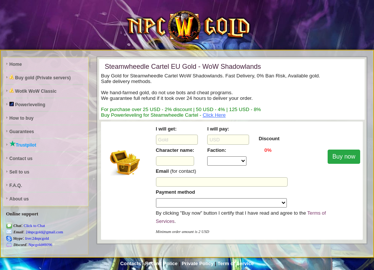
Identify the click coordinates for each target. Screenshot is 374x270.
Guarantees (21, 131)
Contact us (21, 158)
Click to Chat (34, 226)
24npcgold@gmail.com (44, 232)
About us (19, 199)
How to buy (21, 118)
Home (15, 64)
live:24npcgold (36, 238)
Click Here (214, 115)
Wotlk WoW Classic (32, 91)
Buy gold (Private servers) (40, 77)
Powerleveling (27, 104)
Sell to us (19, 172)
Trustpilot (22, 144)
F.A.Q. (15, 185)
